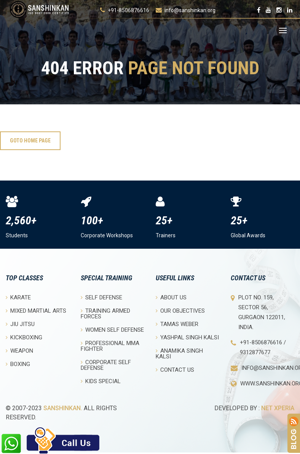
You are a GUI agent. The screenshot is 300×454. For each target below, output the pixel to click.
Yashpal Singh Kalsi (187, 337)
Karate (18, 297)
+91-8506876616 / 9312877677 (263, 347)
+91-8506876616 (128, 10)
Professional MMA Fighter (110, 346)
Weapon (19, 350)
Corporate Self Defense (106, 365)
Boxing (18, 364)
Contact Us (175, 369)
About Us (171, 297)
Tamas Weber (177, 324)
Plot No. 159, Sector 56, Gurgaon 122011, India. (261, 312)
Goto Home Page (30, 140)
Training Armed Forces (105, 313)
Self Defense (101, 297)
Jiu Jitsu (20, 324)
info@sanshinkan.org (189, 10)
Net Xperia (277, 408)
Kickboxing (24, 337)
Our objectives (180, 310)
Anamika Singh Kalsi (179, 353)
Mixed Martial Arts (36, 310)
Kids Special (101, 381)
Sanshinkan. (62, 408)
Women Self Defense (112, 329)
